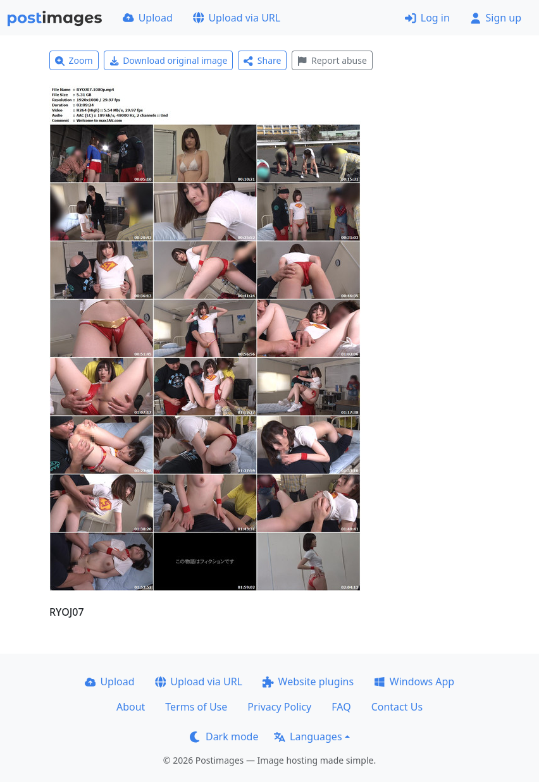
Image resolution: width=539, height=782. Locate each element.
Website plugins (308, 681)
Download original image (168, 60)
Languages (308, 736)
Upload (148, 18)
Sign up (495, 18)
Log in (427, 18)
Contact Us (397, 707)
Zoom (74, 60)
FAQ (340, 707)
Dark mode (224, 736)
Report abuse (331, 60)
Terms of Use (196, 707)
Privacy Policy (279, 707)
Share (262, 60)
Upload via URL (236, 18)
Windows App (414, 681)
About (130, 707)
